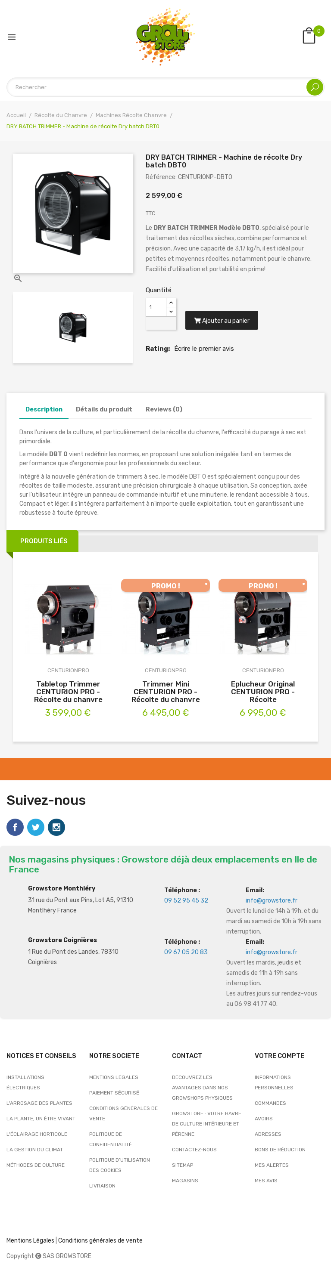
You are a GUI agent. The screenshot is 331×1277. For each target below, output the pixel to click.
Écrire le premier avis (204, 348)
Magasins (185, 1181)
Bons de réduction (280, 1150)
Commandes (270, 1103)
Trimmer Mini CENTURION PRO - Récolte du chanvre (165, 691)
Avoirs (264, 1119)
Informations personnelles (274, 1082)
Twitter (35, 827)
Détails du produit (104, 409)
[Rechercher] (165, 87)
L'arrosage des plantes (39, 1103)
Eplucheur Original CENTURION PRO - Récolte (263, 691)
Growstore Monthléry (61, 888)
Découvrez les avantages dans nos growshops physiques (202, 1087)
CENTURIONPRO (68, 670)
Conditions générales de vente (123, 1113)
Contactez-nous (194, 1150)
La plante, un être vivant (40, 1119)
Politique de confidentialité (110, 1139)
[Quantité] (156, 307)
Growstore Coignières (62, 940)
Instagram (56, 827)
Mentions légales (113, 1077)
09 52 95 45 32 (186, 900)
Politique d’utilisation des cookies (119, 1165)
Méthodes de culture (35, 1165)
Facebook (15, 827)
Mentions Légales (30, 1240)
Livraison (102, 1186)
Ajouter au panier (222, 321)
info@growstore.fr (271, 900)
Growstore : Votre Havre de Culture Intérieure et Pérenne (206, 1123)
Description (43, 409)
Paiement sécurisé (114, 1093)
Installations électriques (25, 1082)
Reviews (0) (164, 409)
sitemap (182, 1165)
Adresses (268, 1134)
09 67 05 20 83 (186, 952)
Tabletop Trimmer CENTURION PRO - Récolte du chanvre (68, 691)
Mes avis (266, 1181)
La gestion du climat (34, 1150)
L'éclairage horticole (36, 1134)
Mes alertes (272, 1165)
